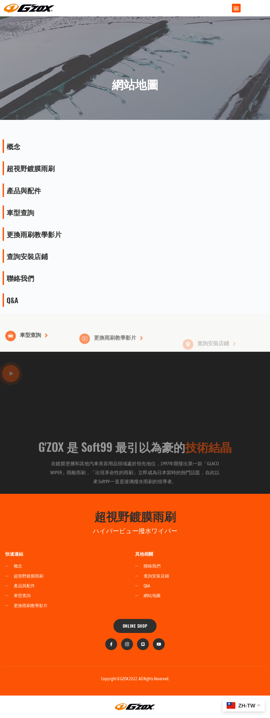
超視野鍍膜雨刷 (31, 168)
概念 (13, 146)
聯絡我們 (20, 278)
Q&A (12, 300)
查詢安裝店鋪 (27, 256)
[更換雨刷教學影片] (84, 347)
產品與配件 (24, 190)
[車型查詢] (10, 344)
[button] (236, 8)
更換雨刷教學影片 (34, 234)
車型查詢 (20, 212)
